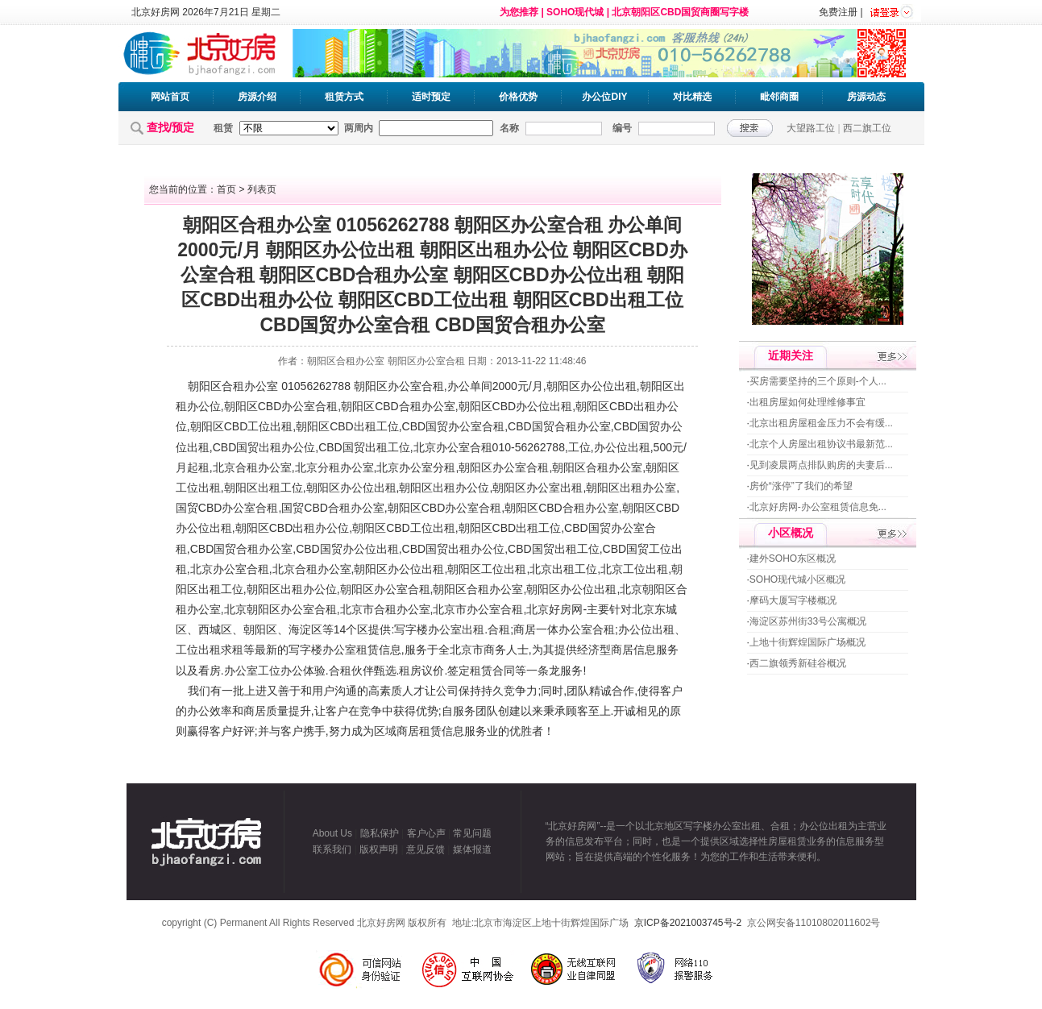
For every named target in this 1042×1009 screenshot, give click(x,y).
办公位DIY (604, 96)
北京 (424, 447)
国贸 (437, 426)
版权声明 (378, 849)
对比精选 (692, 96)
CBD (270, 406)
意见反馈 (425, 849)
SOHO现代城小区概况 (797, 579)
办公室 (261, 386)
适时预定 (431, 96)
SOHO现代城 (575, 12)
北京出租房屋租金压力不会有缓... (821, 423)
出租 (625, 386)
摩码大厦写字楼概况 (793, 600)
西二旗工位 (867, 128)
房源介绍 (257, 96)
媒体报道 (472, 849)
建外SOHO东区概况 (792, 558)
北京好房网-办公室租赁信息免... (817, 507)
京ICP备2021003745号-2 (687, 922)
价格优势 (518, 96)
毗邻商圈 (779, 96)
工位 (258, 426)
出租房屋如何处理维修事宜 (807, 402)
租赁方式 (344, 96)
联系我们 (332, 849)
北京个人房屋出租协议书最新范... (821, 444)
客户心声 (426, 833)
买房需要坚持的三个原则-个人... (817, 381)
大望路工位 (811, 128)
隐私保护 (379, 833)
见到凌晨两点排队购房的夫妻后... (821, 465)
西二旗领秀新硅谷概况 (797, 663)
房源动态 (866, 96)
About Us (332, 833)
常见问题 (472, 833)
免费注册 (838, 12)
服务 (416, 649)
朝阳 (199, 386)
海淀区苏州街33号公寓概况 (807, 621)
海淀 (300, 629)
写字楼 (411, 629)
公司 (447, 690)
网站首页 (170, 96)
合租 (233, 386)
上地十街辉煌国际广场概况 (807, 642)
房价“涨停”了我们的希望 (801, 486)
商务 (495, 649)
